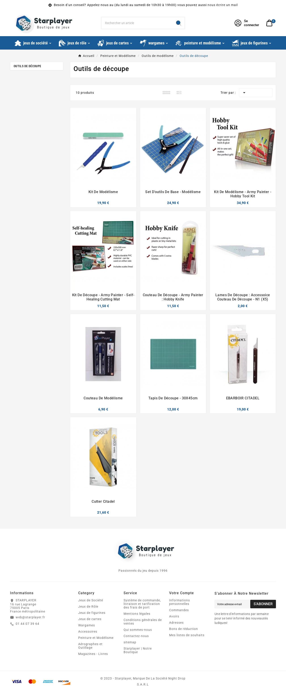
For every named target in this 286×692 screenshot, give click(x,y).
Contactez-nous (136, 636)
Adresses (176, 622)
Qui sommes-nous (138, 630)
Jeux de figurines (91, 613)
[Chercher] (137, 23)
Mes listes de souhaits (186, 635)
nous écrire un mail (223, 5)
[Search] (178, 23)
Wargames (86, 625)
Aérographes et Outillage (90, 645)
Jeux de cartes (89, 619)
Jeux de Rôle (88, 606)
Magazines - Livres (93, 654)
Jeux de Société (90, 600)
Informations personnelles (179, 602)
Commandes (179, 610)
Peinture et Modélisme (96, 638)
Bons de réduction (183, 629)
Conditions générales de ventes (143, 621)
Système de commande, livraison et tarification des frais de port (142, 603)
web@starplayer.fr (30, 617)
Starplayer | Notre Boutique (138, 650)
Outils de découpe (27, 66)
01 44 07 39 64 (27, 623)
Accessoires (87, 631)
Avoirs (174, 616)
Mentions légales (137, 613)
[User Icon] (248, 23)
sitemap (130, 642)
